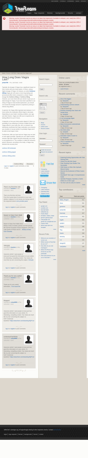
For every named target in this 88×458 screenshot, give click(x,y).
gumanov (62, 206)
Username (42, 138)
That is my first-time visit (12, 187)
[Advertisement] (20, 51)
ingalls (62, 220)
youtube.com (44, 208)
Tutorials (62, 1)
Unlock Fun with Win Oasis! (68, 161)
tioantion (13, 188)
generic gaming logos (47, 217)
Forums (70, 13)
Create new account (46, 150)
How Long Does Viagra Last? (24, 73)
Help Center (54, 1)
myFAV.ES (83, 1)
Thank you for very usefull (13, 276)
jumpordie (63, 210)
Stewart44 (65, 101)
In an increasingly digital (67, 118)
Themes (50, 13)
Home (3, 73)
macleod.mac (64, 216)
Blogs (77, 1)
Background (43, 106)
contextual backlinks (11, 337)
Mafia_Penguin (64, 200)
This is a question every (67, 141)
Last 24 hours (64, 89)
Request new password (47, 152)
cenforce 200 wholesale (9, 148)
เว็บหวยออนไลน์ (15, 286)
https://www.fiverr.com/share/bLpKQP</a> (22, 320)
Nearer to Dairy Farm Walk (13, 215)
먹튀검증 (7, 245)
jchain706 (5, 82)
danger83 (62, 243)
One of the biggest (66, 99)
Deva (61, 203)
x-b (61, 240)
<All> (43, 104)
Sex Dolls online (65, 130)
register (12, 166)
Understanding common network (70, 104)
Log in (6, 166)
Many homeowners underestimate (70, 124)
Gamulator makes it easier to (69, 136)
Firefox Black (44, 213)
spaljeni (62, 223)
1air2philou (63, 246)
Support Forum (45, 193)
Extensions (70, 1)
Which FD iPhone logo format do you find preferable (47, 251)
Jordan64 (65, 114)
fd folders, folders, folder (47, 215)
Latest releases (45, 171)
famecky (62, 236)
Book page (43, 109)
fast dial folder (45, 210)
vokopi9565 (14, 302)
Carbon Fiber (44, 223)
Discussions (30, 164)
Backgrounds (60, 13)
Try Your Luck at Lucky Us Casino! (70, 182)
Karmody (62, 213)
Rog (61, 230)
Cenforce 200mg (18, 164)
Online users (44, 126)
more (54, 229)
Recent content (45, 128)
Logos (29, 13)
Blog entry (43, 107)
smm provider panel (22, 201)
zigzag (62, 226)
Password (42, 144)
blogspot (7, 300)
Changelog (44, 169)
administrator (57, 430)
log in (7, 207)
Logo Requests (39, 13)
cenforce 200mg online (8, 156)
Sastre (62, 233)
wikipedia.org (44, 211)
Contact (78, 13)
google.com (44, 206)
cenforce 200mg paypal (9, 152)
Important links (45, 173)
